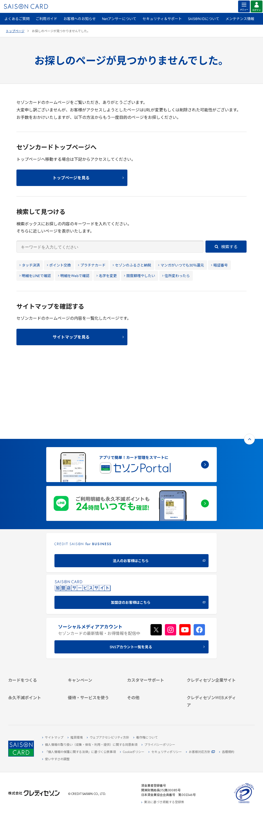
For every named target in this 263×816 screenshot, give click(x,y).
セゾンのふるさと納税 (132, 265)
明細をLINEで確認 (35, 276)
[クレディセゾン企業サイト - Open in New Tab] (212, 613)
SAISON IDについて (203, 19)
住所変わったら (176, 276)
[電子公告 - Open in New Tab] (212, 642)
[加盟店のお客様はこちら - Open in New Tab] (131, 518)
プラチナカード (92, 265)
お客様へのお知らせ (79, 19)
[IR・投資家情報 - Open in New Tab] (212, 636)
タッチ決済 (30, 265)
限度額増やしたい (139, 276)
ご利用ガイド (46, 19)
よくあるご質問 (17, 19)
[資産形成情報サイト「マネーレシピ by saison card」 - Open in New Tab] (212, 687)
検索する (226, 247)
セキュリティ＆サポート (162, 19)
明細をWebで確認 (73, 276)
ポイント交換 (59, 265)
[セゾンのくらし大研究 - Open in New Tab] (212, 695)
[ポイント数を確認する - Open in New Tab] (33, 707)
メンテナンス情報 (240, 19)
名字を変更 (107, 276)
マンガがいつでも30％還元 (181, 265)
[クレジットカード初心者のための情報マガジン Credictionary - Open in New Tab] (212, 676)
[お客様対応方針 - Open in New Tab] (200, 752)
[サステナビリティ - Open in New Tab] (212, 630)
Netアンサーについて (119, 19)
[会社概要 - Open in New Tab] (212, 619)
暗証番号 (219, 265)
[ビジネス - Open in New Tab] (212, 625)
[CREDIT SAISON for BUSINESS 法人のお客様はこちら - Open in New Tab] (131, 477)
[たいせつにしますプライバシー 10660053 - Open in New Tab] (244, 803)
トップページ (15, 31)
